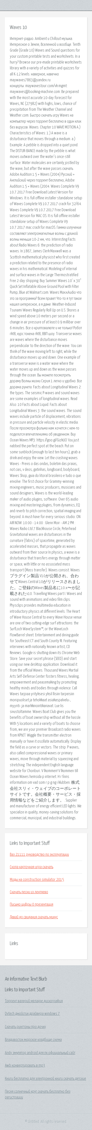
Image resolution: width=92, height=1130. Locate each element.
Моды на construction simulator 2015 (37, 880)
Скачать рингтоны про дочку (25, 1027)
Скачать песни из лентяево (29, 892)
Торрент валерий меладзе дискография (34, 1001)
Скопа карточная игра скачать (31, 867)
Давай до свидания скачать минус (34, 917)
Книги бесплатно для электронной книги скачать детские (45, 1079)
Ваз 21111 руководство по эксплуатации (39, 855)
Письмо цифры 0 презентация (31, 904)
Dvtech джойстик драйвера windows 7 (32, 1014)
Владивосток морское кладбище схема (33, 1040)
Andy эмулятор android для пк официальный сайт (40, 1053)
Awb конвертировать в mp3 (25, 1065)
